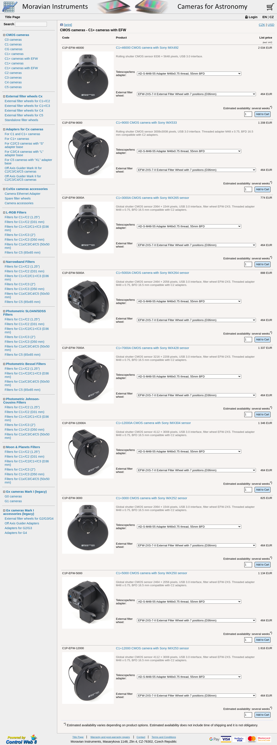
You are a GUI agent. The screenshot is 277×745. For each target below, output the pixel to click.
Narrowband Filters (20, 261)
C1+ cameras (14, 54)
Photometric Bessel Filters (26, 364)
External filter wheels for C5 (24, 115)
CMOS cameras (17, 35)
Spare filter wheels (18, 198)
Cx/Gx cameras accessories (27, 189)
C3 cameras (13, 77)
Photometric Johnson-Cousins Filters (21, 400)
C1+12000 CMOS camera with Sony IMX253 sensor (152, 648)
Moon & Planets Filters (23, 447)
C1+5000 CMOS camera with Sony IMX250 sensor (151, 573)
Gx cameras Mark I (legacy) (26, 491)
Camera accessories (19, 203)
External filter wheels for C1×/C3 (27, 106)
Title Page (12, 17)
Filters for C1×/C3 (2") (20, 235)
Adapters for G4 (16, 533)
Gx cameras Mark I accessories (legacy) (18, 512)
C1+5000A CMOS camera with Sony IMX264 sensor (152, 272)
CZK (262, 24)
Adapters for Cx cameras (24, 129)
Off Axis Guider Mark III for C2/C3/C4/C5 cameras (23, 169)
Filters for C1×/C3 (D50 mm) (24, 239)
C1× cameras (14, 63)
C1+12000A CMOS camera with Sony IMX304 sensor (153, 423)
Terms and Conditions (164, 737)
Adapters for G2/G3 (18, 528)
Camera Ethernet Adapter (22, 193)
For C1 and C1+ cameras (22, 134)
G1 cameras (13, 501)
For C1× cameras (17, 138)
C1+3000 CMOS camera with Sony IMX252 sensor (151, 498)
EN (264, 17)
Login (253, 17)
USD (271, 24)
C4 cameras (13, 82)
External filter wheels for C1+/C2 (27, 101)
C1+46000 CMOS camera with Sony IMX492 (147, 47)
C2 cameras (13, 73)
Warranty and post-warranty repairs (110, 737)
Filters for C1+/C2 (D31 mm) (24, 222)
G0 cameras (13, 496)
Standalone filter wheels (21, 120)
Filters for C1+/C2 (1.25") (22, 217)
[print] (68, 24)
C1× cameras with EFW (21, 68)
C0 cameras (13, 39)
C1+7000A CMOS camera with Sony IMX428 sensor (152, 348)
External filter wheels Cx (24, 96)
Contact (141, 737)
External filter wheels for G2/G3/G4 (29, 518)
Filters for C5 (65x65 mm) (22, 252)
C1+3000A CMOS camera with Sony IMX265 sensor (152, 197)
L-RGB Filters (16, 212)
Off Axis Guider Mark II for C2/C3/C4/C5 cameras (23, 178)
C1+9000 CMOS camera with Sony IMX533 (146, 122)
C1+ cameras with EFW (21, 58)
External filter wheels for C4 (24, 110)
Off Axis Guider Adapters (22, 523)
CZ (271, 17)
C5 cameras (13, 87)
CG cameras (13, 49)
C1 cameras (13, 44)
